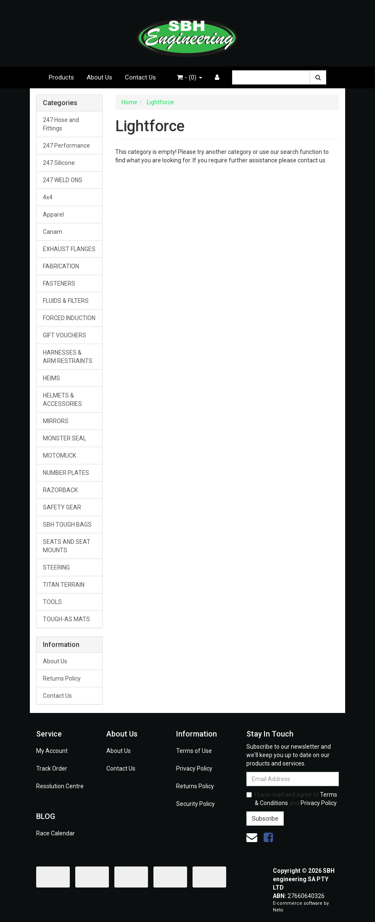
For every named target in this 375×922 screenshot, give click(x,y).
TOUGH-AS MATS (66, 619)
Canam (52, 231)
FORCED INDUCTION (69, 318)
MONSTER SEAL (64, 438)
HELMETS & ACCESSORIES (62, 399)
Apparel (53, 214)
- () (189, 77)
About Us (99, 77)
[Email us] (251, 837)
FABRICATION (61, 266)
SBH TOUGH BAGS (67, 524)
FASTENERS (59, 283)
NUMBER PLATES (66, 472)
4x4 (48, 197)
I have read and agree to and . (292, 798)
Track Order (51, 768)
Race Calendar (55, 833)
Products (61, 77)
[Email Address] (292, 779)
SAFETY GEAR (62, 507)
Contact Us (140, 77)
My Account (52, 750)
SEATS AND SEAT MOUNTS (66, 546)
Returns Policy (62, 678)
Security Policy (195, 803)
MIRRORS (56, 421)
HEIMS (51, 378)
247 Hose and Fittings (61, 124)
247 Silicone (59, 162)
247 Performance (66, 145)
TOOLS (52, 602)
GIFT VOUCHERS (64, 335)
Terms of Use (194, 750)
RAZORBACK (60, 490)
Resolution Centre (60, 786)
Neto (278, 910)
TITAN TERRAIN (64, 584)
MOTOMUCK (59, 455)
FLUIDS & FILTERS (66, 300)
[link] (268, 837)
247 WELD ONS (62, 180)
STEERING (56, 567)
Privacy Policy (194, 768)
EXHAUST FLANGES (69, 249)
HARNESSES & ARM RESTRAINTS (67, 356)
